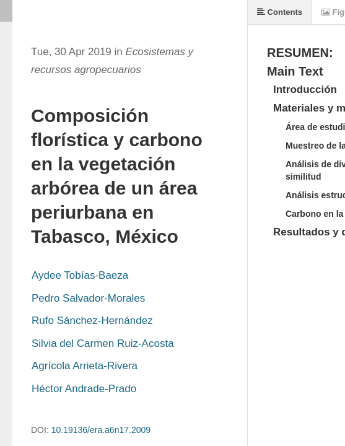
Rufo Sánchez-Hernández (92, 320)
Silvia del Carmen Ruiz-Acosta (103, 343)
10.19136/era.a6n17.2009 (101, 430)
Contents (279, 12)
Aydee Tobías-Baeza (80, 275)
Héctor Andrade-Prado (84, 389)
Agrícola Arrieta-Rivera (85, 366)
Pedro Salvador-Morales (88, 298)
